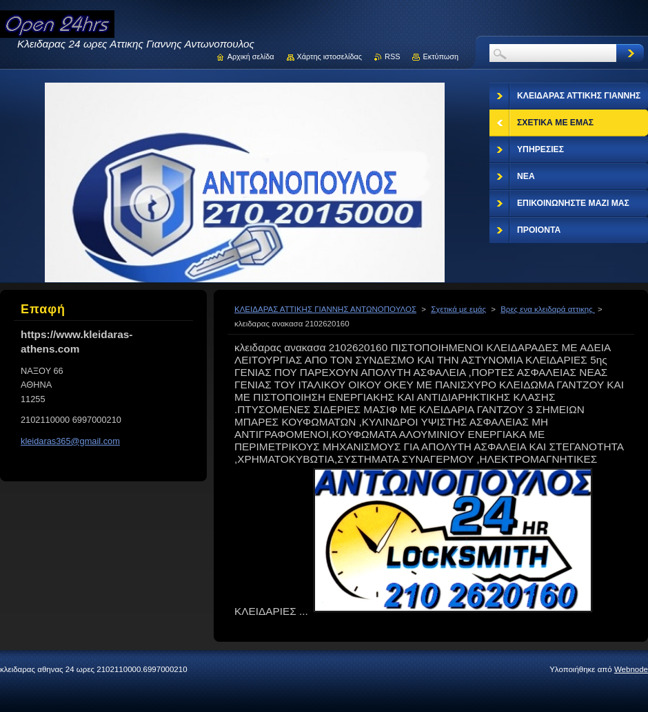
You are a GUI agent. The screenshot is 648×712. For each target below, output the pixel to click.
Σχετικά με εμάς (458, 309)
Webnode (631, 669)
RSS (392, 56)
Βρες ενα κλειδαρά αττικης (547, 309)
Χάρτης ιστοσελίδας (330, 56)
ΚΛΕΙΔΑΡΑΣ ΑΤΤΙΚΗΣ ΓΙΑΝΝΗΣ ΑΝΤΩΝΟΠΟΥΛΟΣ (325, 309)
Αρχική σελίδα (250, 56)
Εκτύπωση (440, 56)
